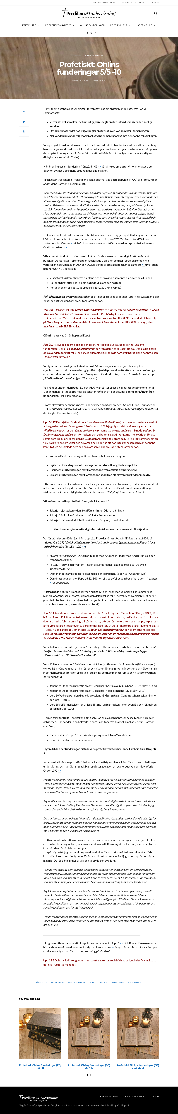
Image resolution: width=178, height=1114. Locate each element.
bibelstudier (58, 982)
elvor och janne (77, 982)
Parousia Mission (102, 2)
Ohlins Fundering (99, 982)
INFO (90, 33)
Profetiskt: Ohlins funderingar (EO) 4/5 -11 (40, 1066)
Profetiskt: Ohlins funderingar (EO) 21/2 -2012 (138, 1066)
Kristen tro (29, 25)
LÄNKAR (155, 2)
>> (99, 166)
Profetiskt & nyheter (58, 25)
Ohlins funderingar (93, 55)
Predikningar (118, 25)
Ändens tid (42, 982)
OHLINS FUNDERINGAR (92, 25)
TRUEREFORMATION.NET (133, 2)
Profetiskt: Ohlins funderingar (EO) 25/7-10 (89, 1066)
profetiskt (118, 982)
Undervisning (144, 25)
